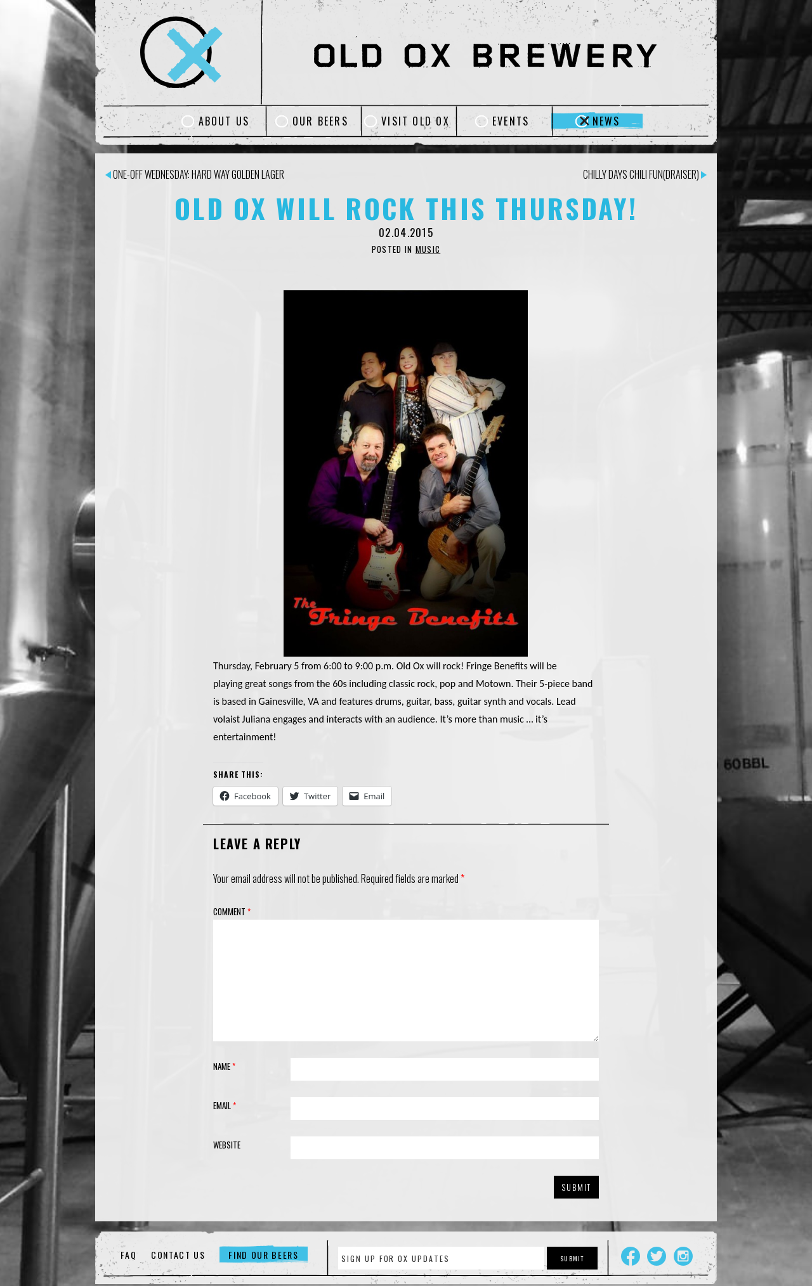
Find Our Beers (263, 1254)
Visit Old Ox (415, 121)
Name (224, 1066)
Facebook (630, 1256)
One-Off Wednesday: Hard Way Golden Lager (194, 174)
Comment (232, 911)
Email (224, 1105)
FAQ (128, 1254)
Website (226, 1144)
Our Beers (320, 121)
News (606, 121)
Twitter (656, 1256)
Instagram (683, 1256)
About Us (224, 121)
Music (428, 249)
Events (510, 121)
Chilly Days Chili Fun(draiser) (645, 174)
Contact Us (178, 1254)
